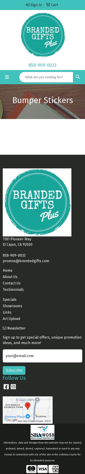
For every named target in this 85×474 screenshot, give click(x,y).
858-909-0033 (42, 65)
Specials (10, 299)
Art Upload (11, 319)
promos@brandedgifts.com (26, 261)
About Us (10, 277)
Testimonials (13, 289)
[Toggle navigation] (7, 77)
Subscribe (14, 370)
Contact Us (12, 283)
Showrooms (12, 306)
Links (7, 312)
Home (7, 270)
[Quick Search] (46, 77)
